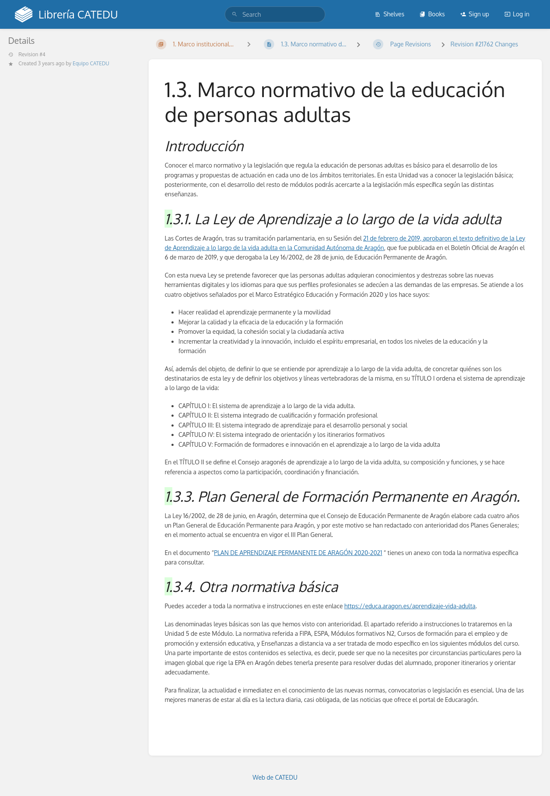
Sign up (474, 14)
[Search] (235, 14)
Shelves (389, 14)
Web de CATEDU (275, 777)
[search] (275, 14)
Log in (516, 14)
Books (432, 14)
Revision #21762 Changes (484, 44)
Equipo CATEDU (91, 63)
